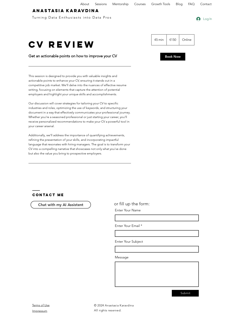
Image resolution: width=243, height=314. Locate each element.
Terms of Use (41, 305)
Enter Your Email (127, 225)
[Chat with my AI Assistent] (61, 205)
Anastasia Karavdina (65, 10)
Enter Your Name (128, 210)
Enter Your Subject (129, 241)
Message (122, 257)
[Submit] (185, 293)
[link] (172, 57)
